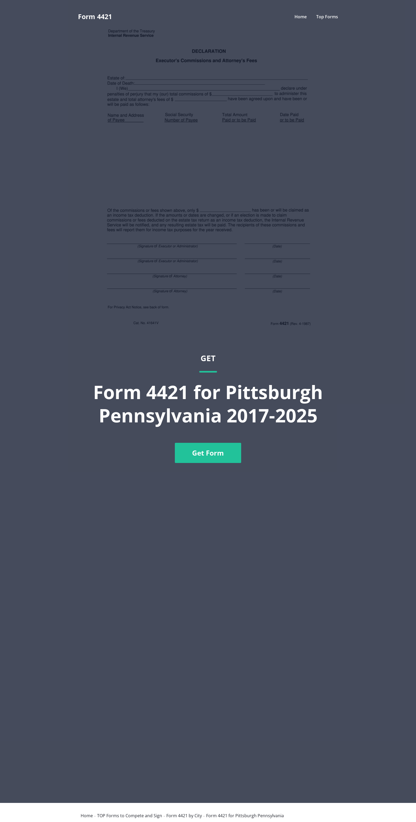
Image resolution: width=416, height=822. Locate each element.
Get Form (208, 453)
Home (300, 17)
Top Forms (327, 17)
